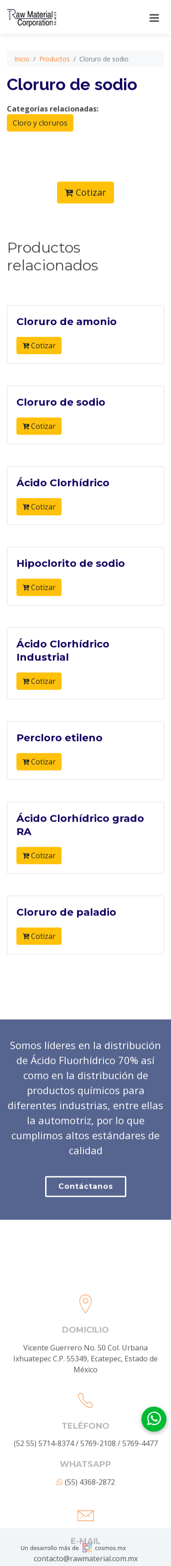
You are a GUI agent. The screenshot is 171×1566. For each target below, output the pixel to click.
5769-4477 (140, 1519)
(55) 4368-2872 (86, 1557)
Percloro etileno (59, 767)
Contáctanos (85, 1227)
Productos (54, 88)
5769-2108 (98, 1519)
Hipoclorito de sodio (70, 593)
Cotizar (85, 222)
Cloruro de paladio (66, 942)
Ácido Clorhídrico (62, 512)
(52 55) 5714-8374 (44, 1519)
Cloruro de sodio (60, 432)
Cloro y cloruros (40, 153)
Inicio (22, 88)
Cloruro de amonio (66, 351)
